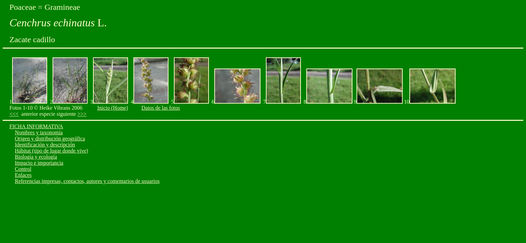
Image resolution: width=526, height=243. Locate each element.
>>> (82, 114)
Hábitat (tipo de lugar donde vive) (51, 151)
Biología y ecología (36, 157)
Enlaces (23, 175)
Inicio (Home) (112, 108)
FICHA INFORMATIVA (36, 126)
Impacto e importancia (39, 163)
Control (23, 169)
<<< (14, 114)
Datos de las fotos (161, 108)
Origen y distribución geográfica (50, 138)
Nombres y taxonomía (39, 132)
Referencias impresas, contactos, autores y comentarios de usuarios (87, 181)
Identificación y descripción (45, 144)
